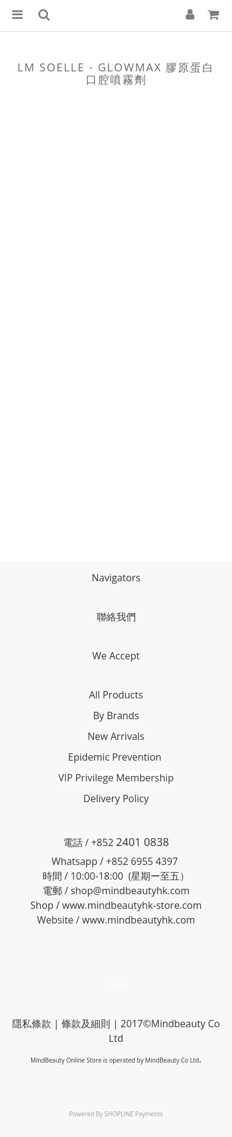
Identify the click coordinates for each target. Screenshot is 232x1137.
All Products (116, 694)
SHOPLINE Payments (133, 1114)
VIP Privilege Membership (116, 777)
